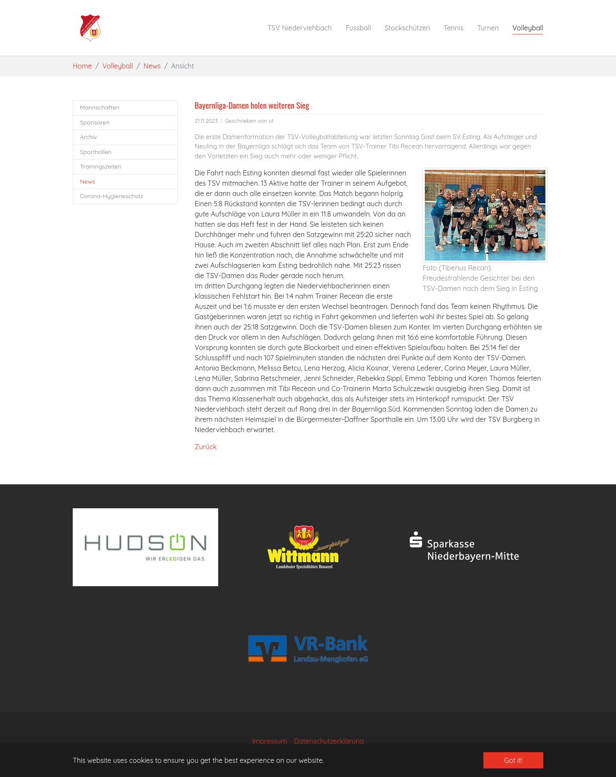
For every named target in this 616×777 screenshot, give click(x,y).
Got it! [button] (513, 760)
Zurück (205, 446)
